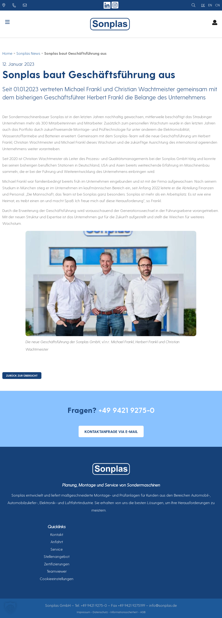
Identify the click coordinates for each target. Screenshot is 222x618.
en (210, 5)
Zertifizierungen (56, 564)
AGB (143, 612)
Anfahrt (57, 541)
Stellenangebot (56, 556)
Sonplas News (28, 53)
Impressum (83, 612)
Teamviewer (57, 571)
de (203, 5)
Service (57, 549)
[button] (10, 607)
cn (217, 5)
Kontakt (56, 534)
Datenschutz (100, 612)
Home (7, 53)
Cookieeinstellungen (56, 578)
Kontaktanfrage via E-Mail (111, 431)
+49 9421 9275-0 (126, 409)
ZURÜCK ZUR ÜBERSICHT (22, 375)
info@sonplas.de (163, 605)
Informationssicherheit (124, 612)
